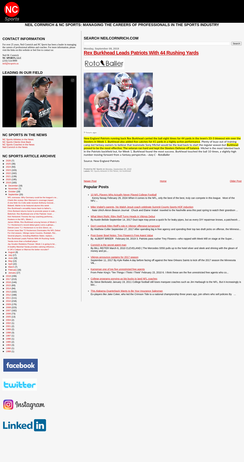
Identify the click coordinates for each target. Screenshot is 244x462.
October (12, 191)
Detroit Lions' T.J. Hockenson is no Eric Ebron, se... (30, 227)
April (10, 264)
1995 (8, 342)
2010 (8, 301)
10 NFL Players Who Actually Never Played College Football (124, 194)
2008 (8, 307)
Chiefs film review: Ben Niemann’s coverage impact (30, 200)
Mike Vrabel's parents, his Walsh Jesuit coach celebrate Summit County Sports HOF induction (142, 207)
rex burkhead (125, 171)
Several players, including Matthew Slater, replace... (31, 236)
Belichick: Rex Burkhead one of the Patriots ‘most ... (31, 214)
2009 (8, 304)
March (11, 267)
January (12, 273)
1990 (8, 348)
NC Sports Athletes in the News (104, 171)
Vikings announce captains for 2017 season (114, 257)
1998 (8, 332)
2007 (8, 310)
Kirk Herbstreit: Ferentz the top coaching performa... (31, 216)
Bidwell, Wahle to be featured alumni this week (28, 205)
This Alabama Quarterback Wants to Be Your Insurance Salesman (127, 291)
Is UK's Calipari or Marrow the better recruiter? (28, 249)
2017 (8, 279)
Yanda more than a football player (23, 241)
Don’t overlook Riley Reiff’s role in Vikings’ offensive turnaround (125, 226)
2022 (8, 173)
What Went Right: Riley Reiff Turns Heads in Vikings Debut (123, 216)
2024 (8, 167)
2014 (8, 288)
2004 (8, 320)
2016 (8, 282)
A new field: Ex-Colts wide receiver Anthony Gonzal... (31, 203)
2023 (8, 170)
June (10, 258)
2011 (8, 298)
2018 (8, 276)
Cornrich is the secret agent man (108, 245)
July (10, 255)
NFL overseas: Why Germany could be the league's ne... (33, 197)
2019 (8, 182)
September (13, 194)
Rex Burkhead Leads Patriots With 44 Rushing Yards (141, 53)
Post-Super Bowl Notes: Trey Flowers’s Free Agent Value (122, 235)
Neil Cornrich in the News (14, 147)
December (13, 186)
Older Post (236, 181)
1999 (8, 329)
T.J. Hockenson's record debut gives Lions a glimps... (31, 225)
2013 (8, 291)
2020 (8, 179)
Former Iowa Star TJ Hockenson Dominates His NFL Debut (34, 230)
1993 (8, 345)
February (12, 270)
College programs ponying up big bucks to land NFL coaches (124, 278)
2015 (8, 285)
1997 (8, 335)
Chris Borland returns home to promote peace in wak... (32, 211)
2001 (8, 326)
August (11, 252)
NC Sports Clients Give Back (16, 142)
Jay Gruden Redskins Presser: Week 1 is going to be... (32, 244)
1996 (8, 338)
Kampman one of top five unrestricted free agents (118, 269)
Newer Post (90, 181)
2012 (8, 295)
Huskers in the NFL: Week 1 (20, 219)
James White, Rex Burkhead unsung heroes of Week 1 (32, 222)
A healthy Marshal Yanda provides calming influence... (32, 247)
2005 (8, 316)
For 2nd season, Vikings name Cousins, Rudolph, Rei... (32, 233)
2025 (8, 163)
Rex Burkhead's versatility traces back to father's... (30, 208)
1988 (8, 351)
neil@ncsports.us (10, 63)
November (13, 188)
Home (163, 181)
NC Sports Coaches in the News (18, 144)
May (10, 261)
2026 (8, 160)
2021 (8, 176)
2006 (8, 313)
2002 (8, 323)
